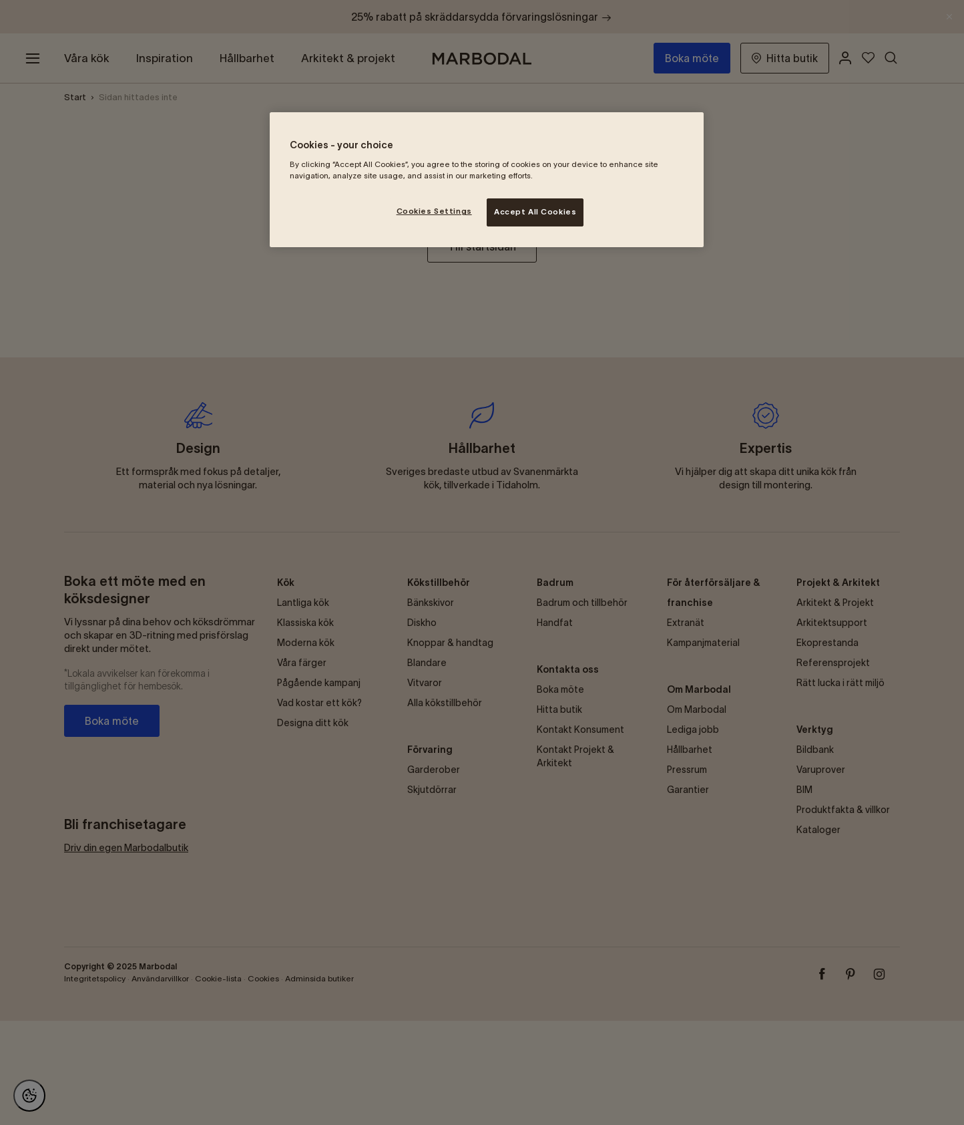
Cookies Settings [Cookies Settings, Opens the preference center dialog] (434, 211)
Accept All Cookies (535, 212)
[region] (487, 179)
